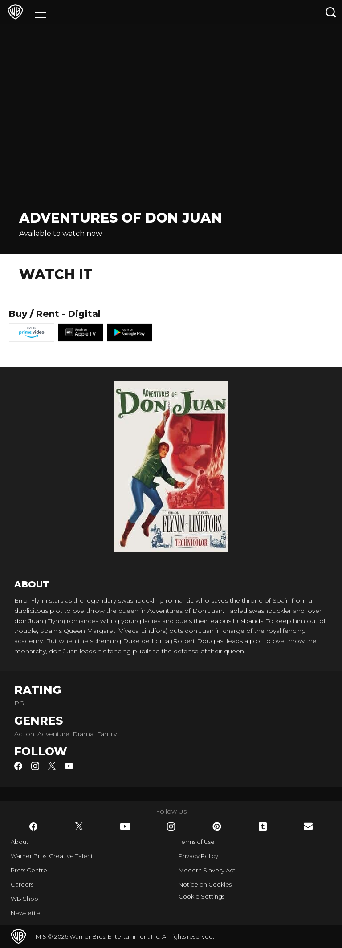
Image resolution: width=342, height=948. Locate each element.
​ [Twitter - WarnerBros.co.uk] (79, 826)
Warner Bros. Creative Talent (52, 855)
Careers (22, 884)
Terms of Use (197, 841)
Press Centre (29, 870)
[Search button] (331, 12)
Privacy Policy (198, 855)
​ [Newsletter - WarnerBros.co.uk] (308, 826)
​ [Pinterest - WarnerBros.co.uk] (217, 826)
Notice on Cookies (205, 884)
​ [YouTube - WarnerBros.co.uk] (125, 826)
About (19, 841)
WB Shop (24, 898)
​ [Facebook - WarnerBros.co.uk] (33, 826)
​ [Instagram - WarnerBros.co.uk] (171, 826)
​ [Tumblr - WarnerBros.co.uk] (262, 826)
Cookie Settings (201, 896)
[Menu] (40, 12)
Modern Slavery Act (207, 870)
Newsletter (26, 912)
